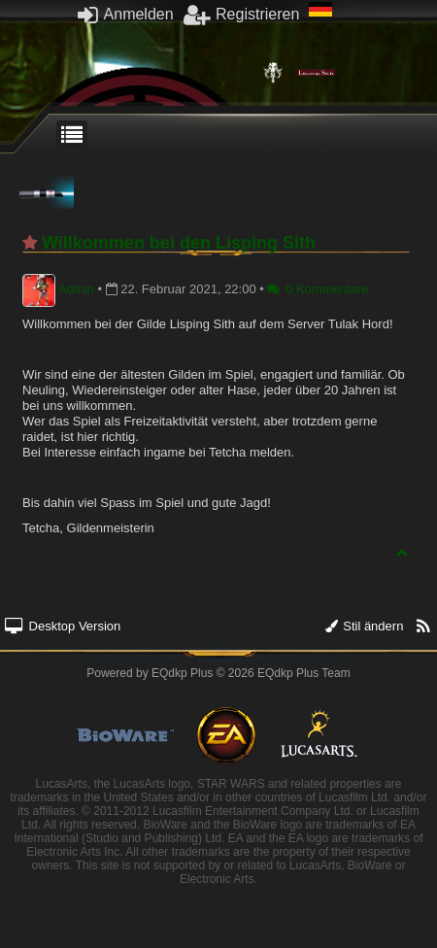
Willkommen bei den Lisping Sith (179, 243)
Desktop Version (62, 626)
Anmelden (126, 14)
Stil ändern (364, 626)
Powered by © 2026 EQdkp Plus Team (218, 673)
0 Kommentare (317, 289)
